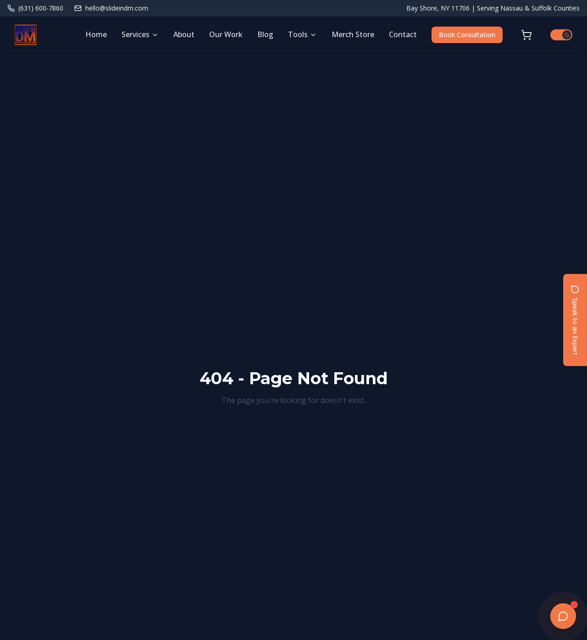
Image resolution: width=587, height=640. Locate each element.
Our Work (226, 34)
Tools (302, 34)
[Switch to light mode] (561, 34)
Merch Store (353, 34)
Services (140, 34)
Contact (403, 34)
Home (96, 34)
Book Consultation (467, 34)
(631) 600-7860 (35, 8)
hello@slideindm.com (111, 8)
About (183, 34)
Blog (265, 34)
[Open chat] (563, 616)
